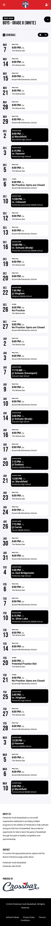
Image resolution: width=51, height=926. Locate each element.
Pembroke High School (21, 156)
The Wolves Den (18, 50)
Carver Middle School (21, 530)
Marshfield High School (21, 139)
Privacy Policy (29, 917)
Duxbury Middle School (21, 467)
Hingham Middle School (22, 296)
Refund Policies (12, 917)
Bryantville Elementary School (24, 79)
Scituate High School (20, 376)
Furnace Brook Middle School (24, 792)
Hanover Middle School (21, 746)
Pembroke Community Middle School (27, 205)
